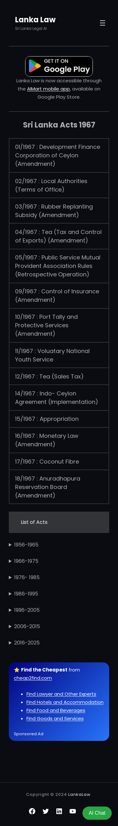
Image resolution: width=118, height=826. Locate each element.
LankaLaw (79, 794)
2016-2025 (27, 642)
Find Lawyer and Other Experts (61, 694)
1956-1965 (26, 544)
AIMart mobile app (48, 88)
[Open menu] (102, 23)
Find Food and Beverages (55, 710)
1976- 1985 (27, 577)
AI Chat (97, 813)
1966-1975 (26, 561)
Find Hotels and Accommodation (65, 702)
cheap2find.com (33, 678)
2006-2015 (27, 626)
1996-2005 (27, 610)
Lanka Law (35, 19)
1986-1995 (26, 593)
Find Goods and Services (55, 718)
